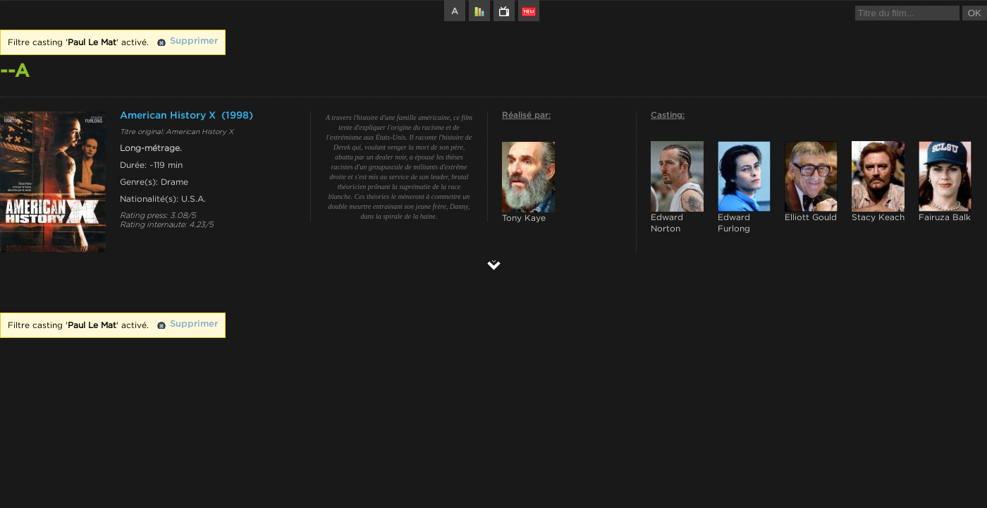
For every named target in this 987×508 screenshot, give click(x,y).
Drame (174, 182)
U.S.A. (193, 199)
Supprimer (194, 41)
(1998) (237, 115)
